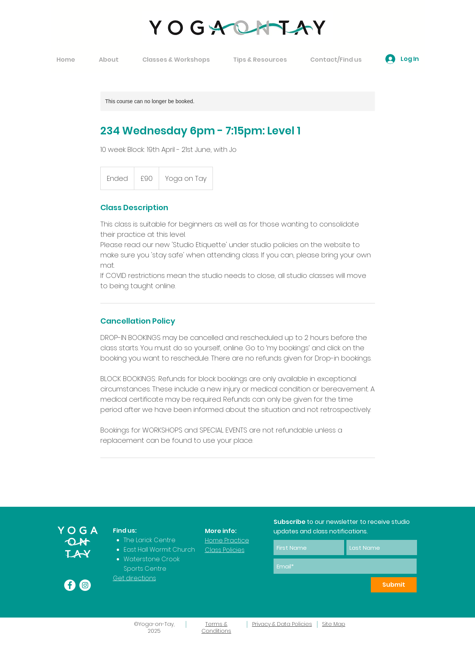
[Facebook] (70, 585)
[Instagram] (85, 585)
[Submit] (394, 584)
